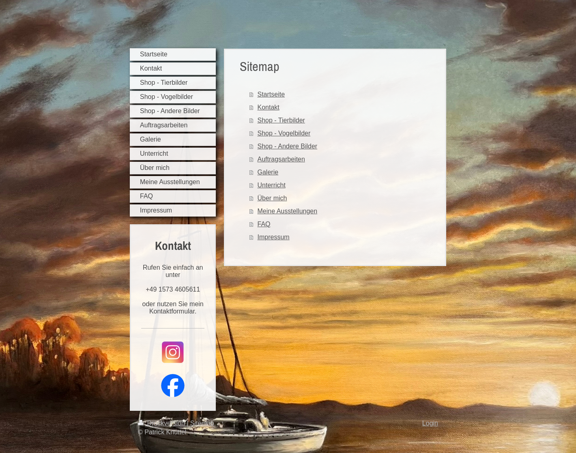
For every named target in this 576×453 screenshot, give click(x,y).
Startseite (271, 94)
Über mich (272, 198)
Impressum (274, 237)
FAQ (264, 224)
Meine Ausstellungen (288, 211)
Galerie (268, 172)
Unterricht (272, 185)
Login (430, 423)
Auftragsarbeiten (281, 159)
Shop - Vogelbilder (284, 133)
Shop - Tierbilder (281, 120)
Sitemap (202, 423)
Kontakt (268, 107)
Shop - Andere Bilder (288, 146)
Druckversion (162, 423)
